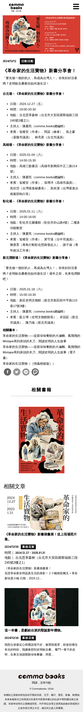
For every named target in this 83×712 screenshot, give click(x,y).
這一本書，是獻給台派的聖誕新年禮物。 (34, 630)
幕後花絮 (28, 546)
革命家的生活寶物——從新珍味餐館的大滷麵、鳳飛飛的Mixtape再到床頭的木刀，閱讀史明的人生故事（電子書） (41, 352)
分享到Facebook (7, 372)
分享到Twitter (16, 372)
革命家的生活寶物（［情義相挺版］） (29, 363)
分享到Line (26, 372)
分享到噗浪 (35, 372)
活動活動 (27, 61)
